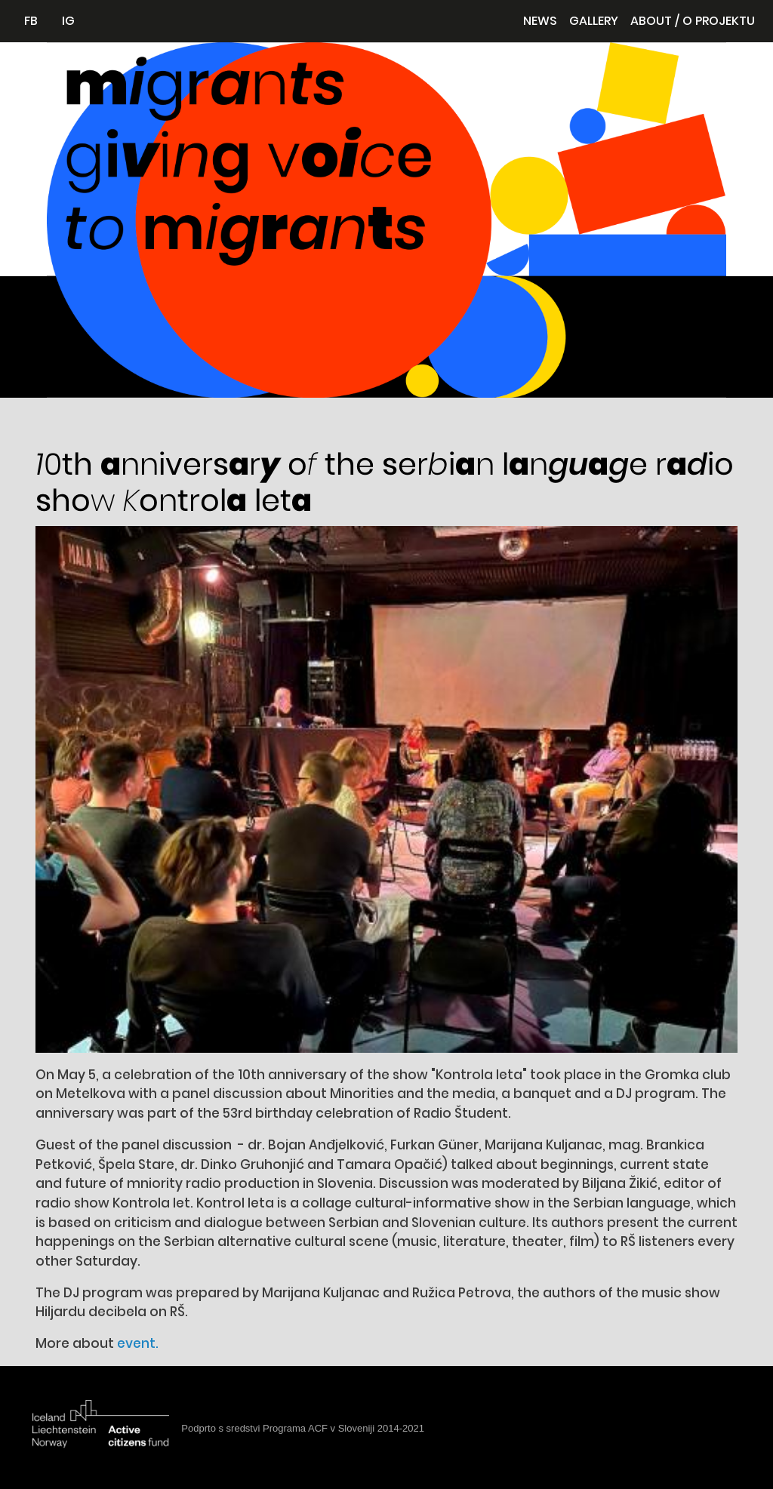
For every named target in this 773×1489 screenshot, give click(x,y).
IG (68, 20)
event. (138, 1343)
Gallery (593, 20)
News (540, 20)
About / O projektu (692, 20)
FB (31, 20)
